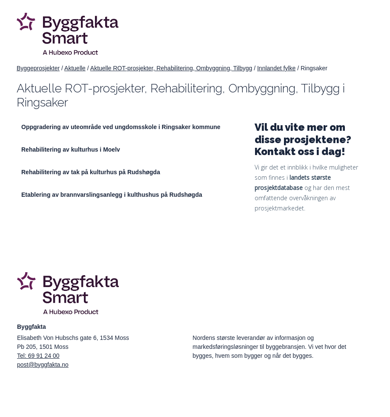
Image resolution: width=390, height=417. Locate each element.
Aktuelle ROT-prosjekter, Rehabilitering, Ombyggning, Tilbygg (171, 68)
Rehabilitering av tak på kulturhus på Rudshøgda (90, 172)
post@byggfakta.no (43, 364)
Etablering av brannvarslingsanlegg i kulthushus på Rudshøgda (111, 194)
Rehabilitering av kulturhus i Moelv (70, 149)
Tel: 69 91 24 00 (38, 355)
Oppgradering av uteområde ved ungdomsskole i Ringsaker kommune (121, 127)
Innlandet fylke (276, 68)
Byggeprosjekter (38, 68)
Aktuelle (75, 68)
